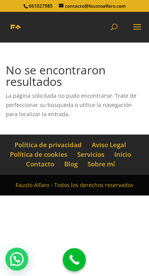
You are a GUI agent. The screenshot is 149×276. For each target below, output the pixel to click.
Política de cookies (38, 154)
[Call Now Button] (74, 259)
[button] (16, 259)
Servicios (90, 154)
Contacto (40, 163)
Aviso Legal (109, 144)
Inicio (122, 154)
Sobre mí (101, 163)
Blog (71, 163)
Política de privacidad (48, 144)
